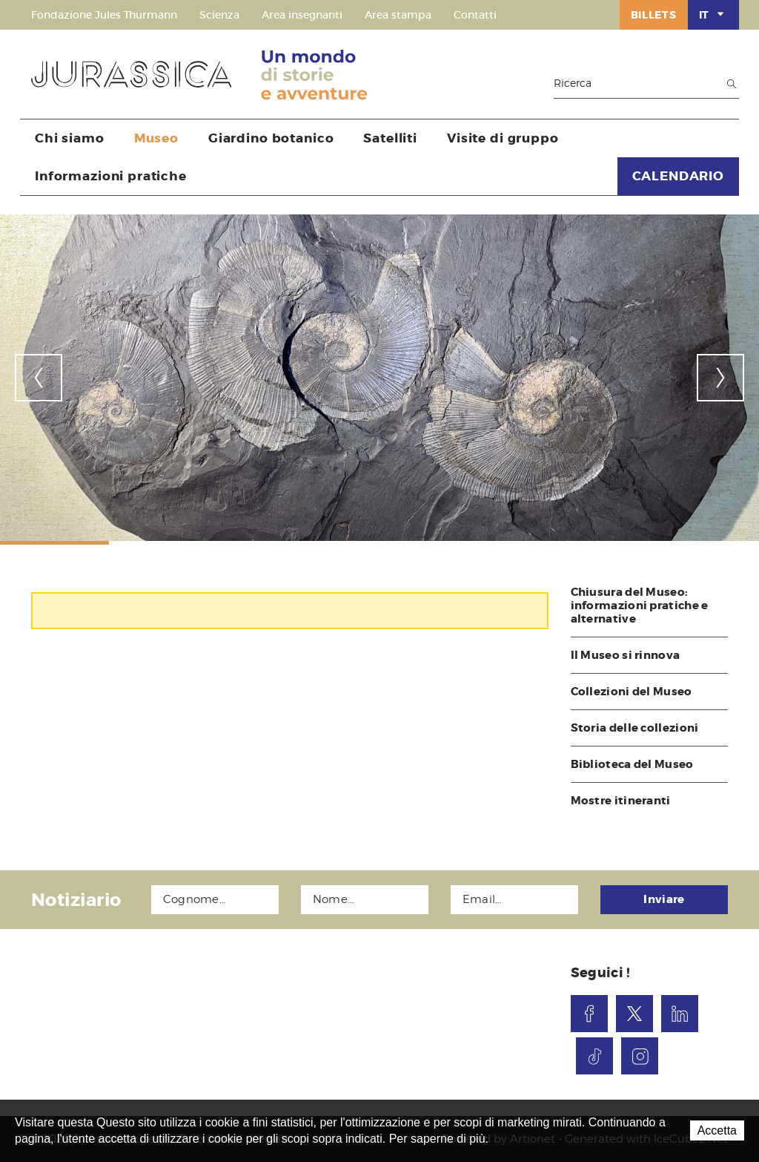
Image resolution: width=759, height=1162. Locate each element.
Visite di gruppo (503, 138)
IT (713, 14)
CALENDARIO (678, 176)
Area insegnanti (302, 15)
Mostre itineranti (621, 800)
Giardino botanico (271, 138)
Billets (654, 15)
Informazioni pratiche (111, 176)
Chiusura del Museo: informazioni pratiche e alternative (640, 605)
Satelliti (390, 138)
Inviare (663, 899)
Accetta (717, 1130)
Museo (156, 138)
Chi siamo (70, 138)
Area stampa (398, 15)
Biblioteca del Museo (632, 764)
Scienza (219, 15)
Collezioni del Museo (631, 691)
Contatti (475, 15)
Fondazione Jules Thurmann (104, 15)
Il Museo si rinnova (625, 655)
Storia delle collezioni (635, 727)
